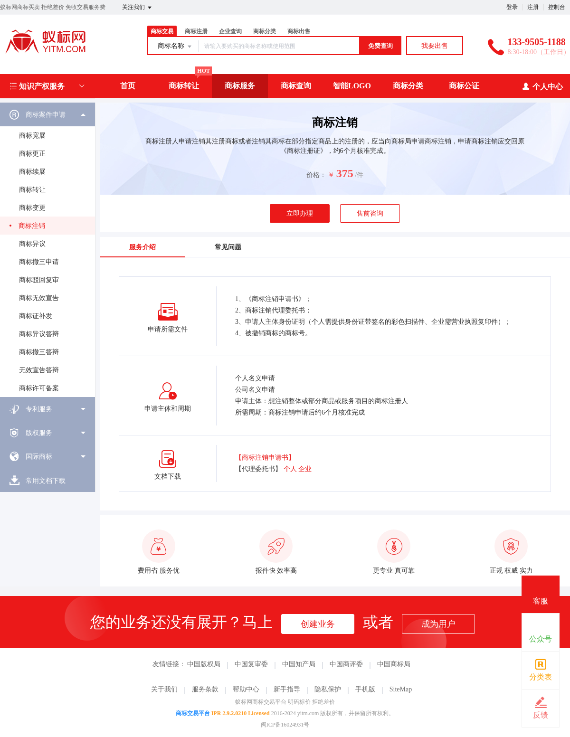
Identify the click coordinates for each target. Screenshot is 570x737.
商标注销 (32, 225)
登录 (512, 7)
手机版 (365, 689)
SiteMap (401, 689)
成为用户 (438, 624)
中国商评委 (346, 664)
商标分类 (264, 31)
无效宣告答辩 (39, 370)
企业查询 (230, 31)
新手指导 (287, 689)
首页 (127, 86)
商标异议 (32, 243)
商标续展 (32, 171)
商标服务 (240, 86)
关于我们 (164, 689)
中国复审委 (251, 664)
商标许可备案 (39, 388)
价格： (316, 175)
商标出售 (298, 31)
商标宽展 (32, 135)
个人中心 (542, 86)
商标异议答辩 (39, 334)
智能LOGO (352, 86)
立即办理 (299, 213)
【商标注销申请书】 (265, 457)
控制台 (556, 7)
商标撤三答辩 (39, 352)
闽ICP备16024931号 (285, 724)
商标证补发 (35, 316)
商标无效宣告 (39, 298)
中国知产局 (298, 664)
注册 (533, 7)
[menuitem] (47, 250)
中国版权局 (203, 664)
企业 (305, 468)
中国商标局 (393, 664)
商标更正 (32, 153)
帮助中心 (246, 689)
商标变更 (32, 207)
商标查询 (296, 86)
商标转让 (184, 86)
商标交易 (162, 31)
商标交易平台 (193, 713)
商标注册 (196, 31)
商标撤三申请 (39, 261)
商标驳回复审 (39, 279)
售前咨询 (370, 213)
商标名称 (175, 46)
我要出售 (434, 45)
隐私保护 (327, 689)
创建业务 (318, 624)
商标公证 (464, 86)
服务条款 (205, 689)
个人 (290, 468)
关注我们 (137, 7)
